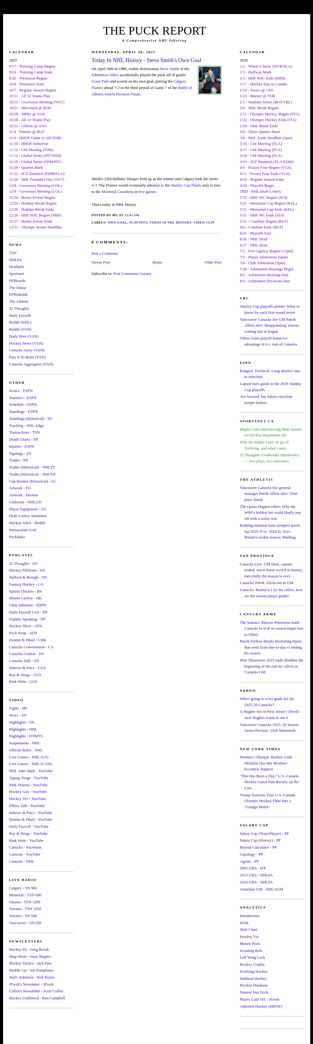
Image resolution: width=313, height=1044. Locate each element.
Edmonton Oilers (105, 74)
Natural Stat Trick (254, 992)
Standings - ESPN (23, 411)
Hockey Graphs (252, 964)
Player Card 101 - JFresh (259, 999)
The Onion (17, 287)
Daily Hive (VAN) (24, 336)
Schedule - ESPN (23, 404)
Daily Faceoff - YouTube (29, 826)
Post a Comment (105, 253)
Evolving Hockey (254, 971)
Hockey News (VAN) (26, 343)
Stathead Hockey (253, 978)
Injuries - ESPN (21, 446)
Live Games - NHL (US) (29, 757)
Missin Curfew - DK (25, 598)
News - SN (18, 715)
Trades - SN (18, 460)
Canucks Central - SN (26, 653)
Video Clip (203, 222)
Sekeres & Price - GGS (27, 667)
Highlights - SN (21, 722)
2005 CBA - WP (253, 868)
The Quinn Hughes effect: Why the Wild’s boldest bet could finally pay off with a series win (270, 512)
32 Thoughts (19, 308)
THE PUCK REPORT (154, 30)
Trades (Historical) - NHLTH (32, 474)
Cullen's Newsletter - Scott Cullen (36, 991)
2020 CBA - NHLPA (256, 882)
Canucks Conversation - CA (31, 647)
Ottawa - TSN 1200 (24, 902)
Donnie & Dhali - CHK (27, 640)
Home (157, 262)
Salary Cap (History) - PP (260, 840)
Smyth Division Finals (122, 94)
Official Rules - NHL (26, 750)
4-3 (94, 185)
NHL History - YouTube (28, 785)
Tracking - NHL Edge (26, 425)
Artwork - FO (20, 488)
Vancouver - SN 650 (25, 922)
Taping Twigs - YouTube (28, 778)
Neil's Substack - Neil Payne (31, 977)
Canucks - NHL (21, 861)
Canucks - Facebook (25, 847)
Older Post (212, 262)
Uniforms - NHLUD (25, 502)
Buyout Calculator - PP (258, 847)
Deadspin (16, 266)
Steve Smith (169, 68)
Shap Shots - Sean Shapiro (30, 956)
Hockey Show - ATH (25, 626)
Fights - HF (18, 708)
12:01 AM (131, 215)
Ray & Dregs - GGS (25, 674)
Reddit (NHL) (20, 322)
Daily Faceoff (20, 315)
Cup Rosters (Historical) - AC (33, 481)
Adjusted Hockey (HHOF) (261, 1006)
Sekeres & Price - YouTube (30, 812)
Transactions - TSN (24, 432)
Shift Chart (248, 929)
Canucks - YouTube (24, 854)
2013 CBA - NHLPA (256, 875)
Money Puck (250, 943)
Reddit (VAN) (20, 329)
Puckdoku (17, 537)
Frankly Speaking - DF (27, 619)
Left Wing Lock (252, 957)
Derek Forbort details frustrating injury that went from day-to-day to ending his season (271, 647)
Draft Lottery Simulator (28, 515)
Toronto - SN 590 (23, 915)
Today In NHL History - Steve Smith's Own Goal (146, 60)
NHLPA (15, 259)
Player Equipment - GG (28, 509)
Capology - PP (251, 854)
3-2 (117, 87)
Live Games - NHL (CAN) (30, 763)
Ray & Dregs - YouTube (28, 833)
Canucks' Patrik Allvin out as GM (266, 582)
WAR (244, 922)
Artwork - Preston (23, 495)
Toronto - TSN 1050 (25, 908)
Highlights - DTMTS (26, 736)
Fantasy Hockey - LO (26, 584)
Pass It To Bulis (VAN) (27, 357)
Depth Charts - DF (24, 439)
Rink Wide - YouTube (26, 840)
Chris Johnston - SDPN (27, 605)
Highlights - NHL (23, 729)
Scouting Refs (251, 950)
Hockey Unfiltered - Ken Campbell (37, 998)
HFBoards (17, 280)
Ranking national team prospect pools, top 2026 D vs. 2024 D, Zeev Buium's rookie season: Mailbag (270, 531)
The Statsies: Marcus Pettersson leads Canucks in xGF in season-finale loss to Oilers (272, 628)
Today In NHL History (170, 222)
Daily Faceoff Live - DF (28, 612)
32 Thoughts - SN (23, 563)
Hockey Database (254, 985)
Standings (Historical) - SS (30, 418)
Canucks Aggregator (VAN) (31, 364)
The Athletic (19, 301)
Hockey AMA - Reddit (27, 522)
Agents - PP (249, 861)
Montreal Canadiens (117, 191)
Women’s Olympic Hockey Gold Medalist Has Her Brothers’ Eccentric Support (266, 763)
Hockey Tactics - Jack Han (30, 963)
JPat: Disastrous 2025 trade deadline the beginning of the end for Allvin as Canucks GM (272, 666)
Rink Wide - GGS (23, 681)
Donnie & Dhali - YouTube (30, 819)
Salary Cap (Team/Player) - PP (264, 833)
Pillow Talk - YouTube (27, 805)
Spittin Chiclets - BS (25, 591)
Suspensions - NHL (24, 743)
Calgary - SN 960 (23, 888)
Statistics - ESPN (23, 397)
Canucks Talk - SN (24, 660)
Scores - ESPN (21, 390)
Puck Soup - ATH (23, 633)
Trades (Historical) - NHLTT (32, 467)
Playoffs (138, 222)
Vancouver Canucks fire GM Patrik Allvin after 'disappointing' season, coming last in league (270, 325)
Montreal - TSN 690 (25, 895)
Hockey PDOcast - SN (27, 570)
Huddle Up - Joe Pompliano (31, 970)
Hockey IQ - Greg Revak (29, 949)
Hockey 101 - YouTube (27, 798)
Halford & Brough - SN (28, 577)
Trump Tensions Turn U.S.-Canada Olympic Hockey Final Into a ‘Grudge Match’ (267, 801)
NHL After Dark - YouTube (31, 770)
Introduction (250, 915)
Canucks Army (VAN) (27, 350)
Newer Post (101, 262)
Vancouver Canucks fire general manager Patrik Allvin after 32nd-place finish (269, 493)
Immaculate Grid (22, 530)
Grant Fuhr (100, 81)
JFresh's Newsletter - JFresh (31, 984)
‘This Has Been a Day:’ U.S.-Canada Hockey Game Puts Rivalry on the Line (269, 782)
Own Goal (117, 222)
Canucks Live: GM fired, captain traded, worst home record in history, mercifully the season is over (271, 570)
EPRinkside (18, 294)
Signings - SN (20, 453)
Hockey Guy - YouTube (28, 791)
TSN (13, 252)
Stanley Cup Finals (186, 185)
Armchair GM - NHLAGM (261, 889)
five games (147, 191)
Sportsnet (16, 273)
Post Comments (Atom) (132, 273)
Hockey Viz (249, 936)
